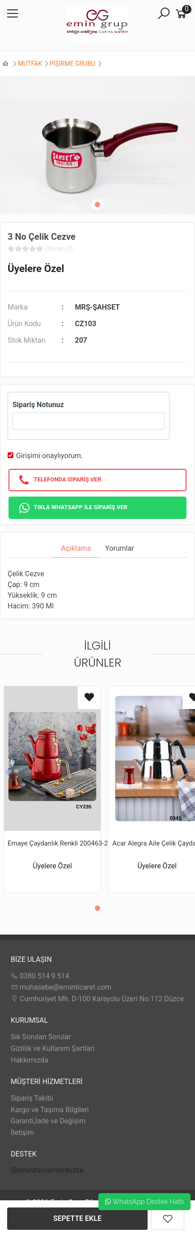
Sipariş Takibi (32, 1098)
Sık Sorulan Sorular (41, 1037)
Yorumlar (119, 548)
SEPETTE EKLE (77, 1218)
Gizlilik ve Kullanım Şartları (53, 1048)
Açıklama (76, 548)
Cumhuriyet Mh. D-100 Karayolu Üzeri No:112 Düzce (97, 999)
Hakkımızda (29, 1060)
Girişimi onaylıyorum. (49, 455)
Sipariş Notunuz (38, 404)
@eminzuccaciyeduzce (47, 1170)
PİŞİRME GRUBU (72, 63)
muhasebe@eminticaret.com (61, 987)
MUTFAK (30, 63)
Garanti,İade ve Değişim (48, 1121)
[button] (97, 204)
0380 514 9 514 (40, 976)
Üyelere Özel (36, 268)
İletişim (22, 1132)
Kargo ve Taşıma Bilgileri (50, 1109)
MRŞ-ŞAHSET (97, 307)
